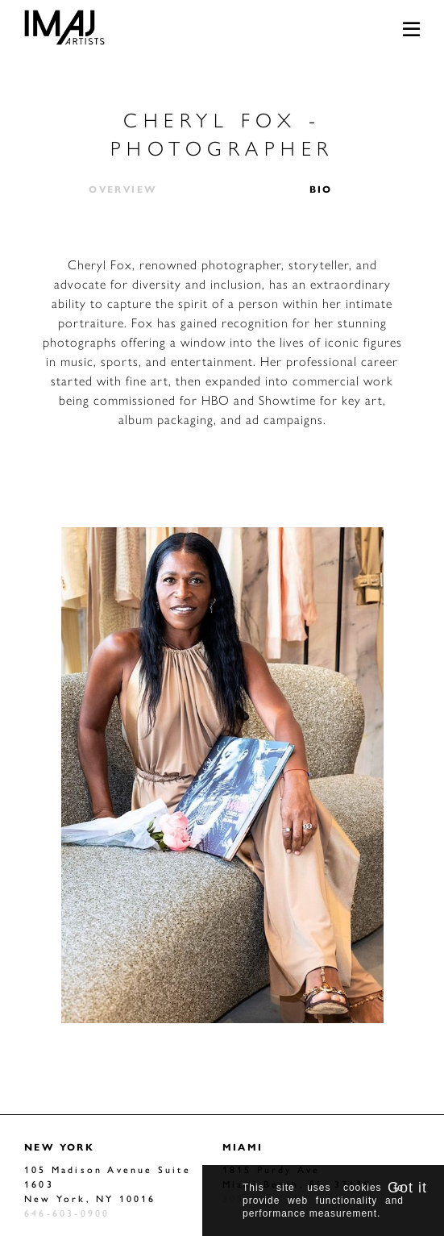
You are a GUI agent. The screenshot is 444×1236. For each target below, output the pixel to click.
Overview (123, 188)
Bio (321, 188)
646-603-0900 (67, 1212)
